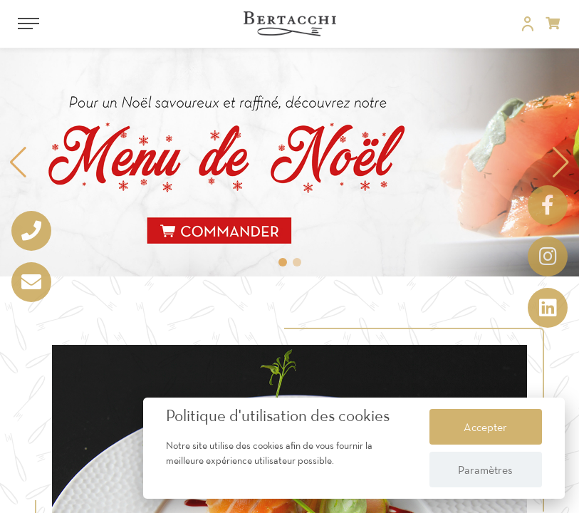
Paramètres (485, 469)
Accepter (485, 427)
